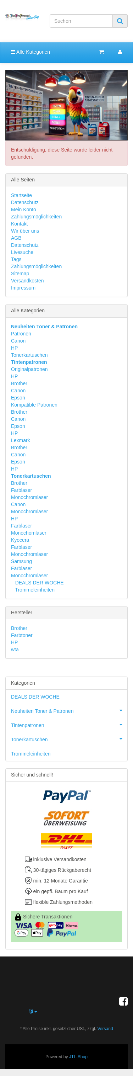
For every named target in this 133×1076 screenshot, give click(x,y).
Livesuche (22, 252)
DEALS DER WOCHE (39, 582)
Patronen (21, 333)
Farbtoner (22, 635)
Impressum (23, 288)
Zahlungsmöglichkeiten (36, 216)
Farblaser (21, 490)
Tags (16, 259)
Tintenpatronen (69, 724)
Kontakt (19, 224)
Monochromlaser (29, 497)
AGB (16, 238)
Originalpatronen (29, 369)
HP (14, 348)
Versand (105, 1028)
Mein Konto (23, 209)
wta (15, 649)
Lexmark (20, 440)
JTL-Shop (78, 1056)
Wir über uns (25, 231)
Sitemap (20, 273)
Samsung (21, 561)
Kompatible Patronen (34, 405)
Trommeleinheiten (34, 590)
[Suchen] (81, 21)
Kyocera (20, 540)
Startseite (21, 195)
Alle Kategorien (30, 52)
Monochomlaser (28, 533)
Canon (18, 341)
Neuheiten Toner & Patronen (69, 710)
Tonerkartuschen (29, 355)
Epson (18, 398)
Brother (19, 383)
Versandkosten (27, 280)
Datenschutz (25, 202)
